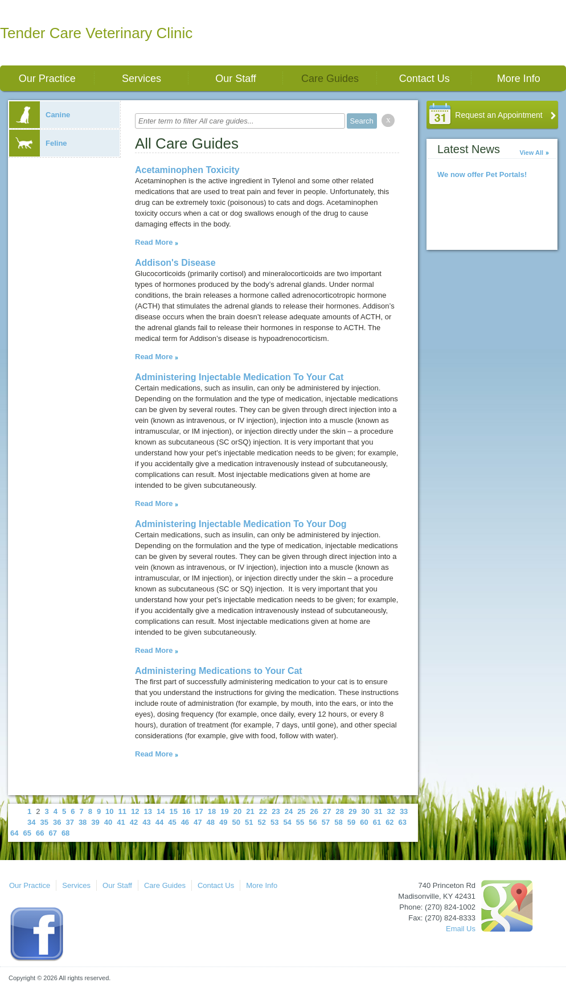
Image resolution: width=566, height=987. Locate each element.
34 (31, 822)
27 (327, 811)
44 (159, 822)
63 (403, 822)
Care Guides (330, 78)
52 (261, 822)
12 (135, 811)
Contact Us (424, 78)
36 (57, 822)
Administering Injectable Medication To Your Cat (239, 377)
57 (326, 822)
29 (352, 811)
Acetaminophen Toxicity (187, 170)
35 (44, 822)
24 (289, 811)
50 (236, 822)
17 (199, 811)
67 (52, 833)
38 (83, 822)
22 (263, 811)
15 (173, 811)
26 (314, 811)
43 (146, 822)
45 (172, 822)
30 (365, 811)
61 (377, 822)
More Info (518, 78)
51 (249, 822)
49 (223, 822)
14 (161, 811)
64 (14, 833)
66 (40, 833)
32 (391, 811)
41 (121, 822)
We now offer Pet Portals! (482, 174)
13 (148, 811)
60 (364, 822)
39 (95, 822)
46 (185, 822)
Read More (154, 242)
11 (122, 811)
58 (338, 822)
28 (340, 811)
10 (109, 811)
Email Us (460, 928)
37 (69, 822)
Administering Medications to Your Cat (218, 671)
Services (141, 78)
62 (389, 822)
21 (250, 811)
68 (65, 833)
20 (237, 811)
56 (313, 822)
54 (287, 822)
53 (274, 822)
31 (378, 811)
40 (108, 822)
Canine (39, 114)
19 (224, 811)
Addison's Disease (175, 263)
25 (301, 811)
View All (531, 152)
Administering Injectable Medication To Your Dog (241, 524)
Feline (38, 143)
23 (276, 811)
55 (300, 822)
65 (27, 833)
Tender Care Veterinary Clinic (96, 33)
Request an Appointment (498, 115)
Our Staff (235, 78)
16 (186, 811)
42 (134, 822)
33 (404, 811)
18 (212, 811)
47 (198, 822)
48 (211, 822)
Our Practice (47, 78)
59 (351, 822)
